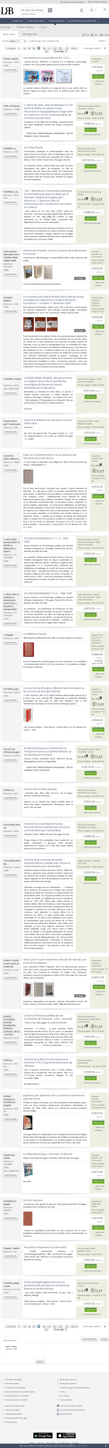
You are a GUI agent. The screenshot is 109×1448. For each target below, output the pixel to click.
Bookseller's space (97, 2)
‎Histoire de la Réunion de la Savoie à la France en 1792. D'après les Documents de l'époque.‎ (48, 1062)
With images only (37, 41)
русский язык (64, 1443)
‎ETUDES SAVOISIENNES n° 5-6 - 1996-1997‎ (48, 593)
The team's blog (10, 1409)
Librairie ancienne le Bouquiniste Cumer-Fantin (89, 1017)
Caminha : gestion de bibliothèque (74, 1387)
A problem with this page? (14, 1418)
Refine (103, 41)
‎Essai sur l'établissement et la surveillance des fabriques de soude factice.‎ (49, 456)
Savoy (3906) (9, 34)
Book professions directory (82, 21)
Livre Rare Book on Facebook (71, 1409)
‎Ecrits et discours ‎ (33, 1200)
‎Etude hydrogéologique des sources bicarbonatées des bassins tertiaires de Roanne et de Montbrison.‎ (46, 1285)
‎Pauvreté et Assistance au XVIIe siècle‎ (45, 1247)
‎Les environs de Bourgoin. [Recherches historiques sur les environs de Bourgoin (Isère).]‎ (54, 689)
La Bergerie (96, 59)
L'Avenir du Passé (85, 421)
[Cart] (81, 10)
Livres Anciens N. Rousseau (89, 192)
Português (50, 1443)
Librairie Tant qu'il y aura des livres (97, 637)
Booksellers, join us (67, 1379)
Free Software (66, 1400)
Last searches (9, 1340)
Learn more (82, 1446)
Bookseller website (66, 1383)
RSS (94, 35)
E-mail (104, 35)
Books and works (36, 21)
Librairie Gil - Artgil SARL (97, 1202)
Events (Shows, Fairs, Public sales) (18, 1391)
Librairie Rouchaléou (87, 379)
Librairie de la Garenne (97, 299)
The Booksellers (57, 21)
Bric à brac (64, 1395)
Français (40, 1443)
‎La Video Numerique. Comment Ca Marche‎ (47, 1154)
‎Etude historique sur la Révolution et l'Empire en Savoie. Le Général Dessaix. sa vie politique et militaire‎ (47, 751)
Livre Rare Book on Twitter (69, 1405)
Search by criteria (28, 14)
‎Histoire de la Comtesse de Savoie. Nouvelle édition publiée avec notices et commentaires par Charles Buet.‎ (47, 827)
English (32, 1443)
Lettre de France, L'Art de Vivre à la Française (88, 540)
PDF (85, 35)
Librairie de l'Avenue (96, 961)
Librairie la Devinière (87, 148)
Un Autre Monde (95, 252)
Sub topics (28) (30, 34)
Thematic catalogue (24, 27)
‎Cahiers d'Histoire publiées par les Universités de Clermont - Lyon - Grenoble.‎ (48, 1017)
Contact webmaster (12, 1413)
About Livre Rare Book (15, 1406)
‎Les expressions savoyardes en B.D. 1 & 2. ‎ (46, 57)
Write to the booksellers (72, 2)
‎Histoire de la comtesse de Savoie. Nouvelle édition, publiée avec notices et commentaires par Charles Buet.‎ (47, 863)
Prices (62, 1391)
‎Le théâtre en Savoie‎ (35, 634)
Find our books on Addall (14, 1399)
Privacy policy (9, 1422)
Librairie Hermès (85, 1060)
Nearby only (52, 41)
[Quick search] (36, 10)
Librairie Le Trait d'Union (97, 457)
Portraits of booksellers (16, 1387)
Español (75, 1443)
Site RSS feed (64, 1413)
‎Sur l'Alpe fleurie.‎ (33, 147)
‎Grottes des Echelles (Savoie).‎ (40, 789)
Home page (18, 21)
